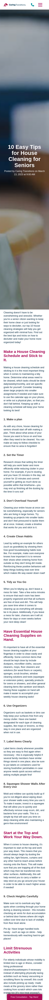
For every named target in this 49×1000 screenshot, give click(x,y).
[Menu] (40, 4)
